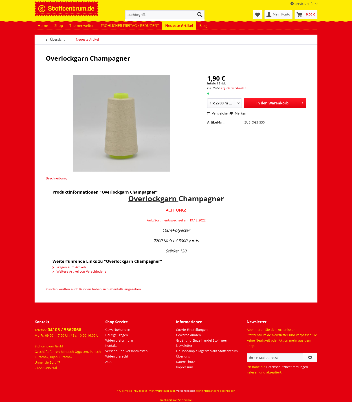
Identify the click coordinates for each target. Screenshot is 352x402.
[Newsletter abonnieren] (310, 357)
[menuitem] (165, 16)
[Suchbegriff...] (165, 14)
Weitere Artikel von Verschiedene (79, 271)
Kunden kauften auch (62, 289)
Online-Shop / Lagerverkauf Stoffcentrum (207, 351)
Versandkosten (185, 391)
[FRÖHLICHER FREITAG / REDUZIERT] (130, 25)
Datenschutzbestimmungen (287, 367)
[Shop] (58, 25)
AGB (108, 362)
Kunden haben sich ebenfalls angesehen (110, 289)
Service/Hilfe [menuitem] (302, 4)
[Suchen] (200, 14)
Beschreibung (56, 178)
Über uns (183, 356)
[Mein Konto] (278, 14)
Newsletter (184, 345)
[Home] (43, 25)
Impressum (184, 367)
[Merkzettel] (257, 14)
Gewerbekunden (117, 329)
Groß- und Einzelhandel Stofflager (201, 340)
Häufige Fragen (116, 335)
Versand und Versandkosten (126, 351)
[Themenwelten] (82, 25)
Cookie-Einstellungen (192, 329)
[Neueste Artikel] (179, 25)
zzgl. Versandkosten (233, 88)
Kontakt (111, 345)
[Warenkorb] (306, 14)
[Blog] (203, 25)
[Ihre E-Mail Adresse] (275, 357)
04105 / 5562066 (64, 330)
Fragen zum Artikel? (69, 267)
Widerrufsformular (119, 340)
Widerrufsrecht (116, 356)
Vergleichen (218, 113)
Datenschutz (185, 362)
